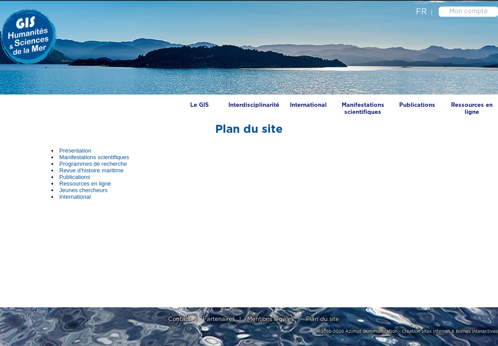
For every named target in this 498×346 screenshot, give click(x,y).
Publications (417, 105)
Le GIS (199, 105)
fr (421, 12)
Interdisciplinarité (253, 105)
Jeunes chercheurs (83, 190)
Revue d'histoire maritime (91, 170)
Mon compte (468, 11)
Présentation (75, 150)
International (308, 105)
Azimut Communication (371, 331)
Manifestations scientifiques (363, 108)
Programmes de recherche (93, 163)
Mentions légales (270, 319)
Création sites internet (426, 331)
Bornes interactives (477, 331)
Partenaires (219, 319)
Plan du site (322, 319)
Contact (179, 319)
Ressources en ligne (472, 108)
